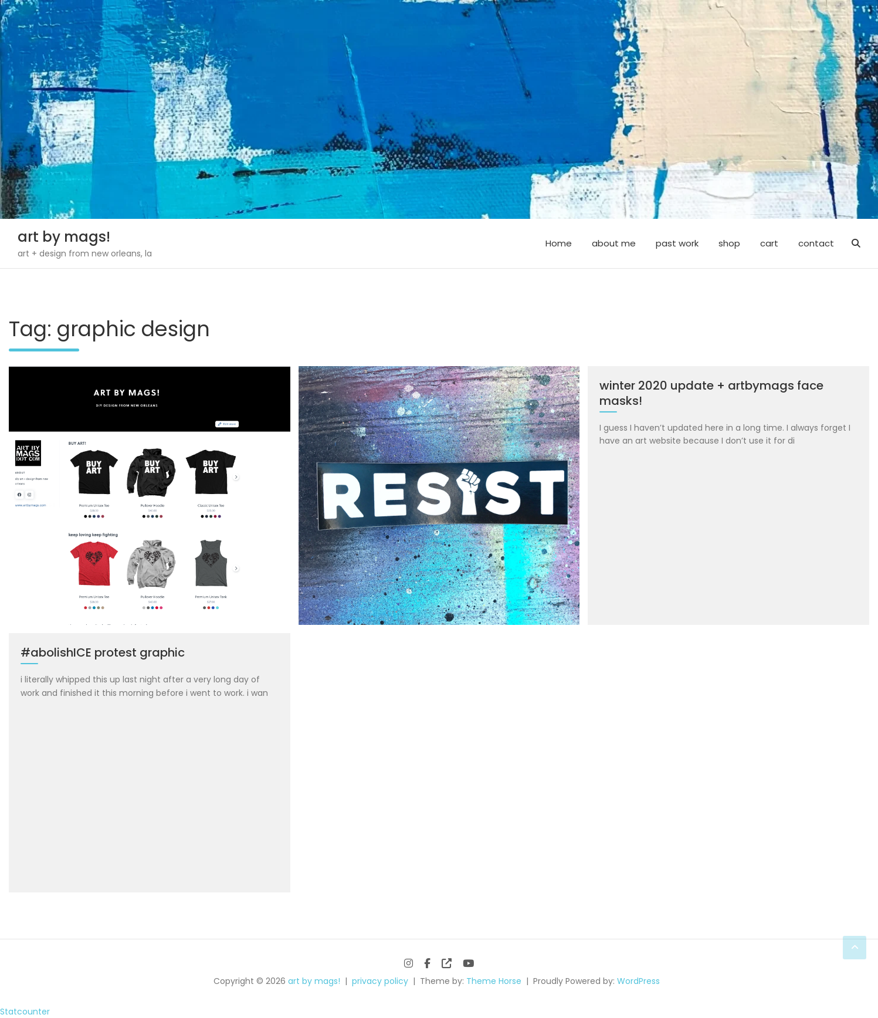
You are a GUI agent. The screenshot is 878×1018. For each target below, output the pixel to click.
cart (769, 243)
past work (677, 243)
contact (816, 243)
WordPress (638, 981)
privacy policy (380, 981)
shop (729, 243)
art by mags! (64, 236)
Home (558, 243)
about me (614, 243)
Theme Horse (493, 981)
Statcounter (25, 1011)
